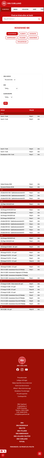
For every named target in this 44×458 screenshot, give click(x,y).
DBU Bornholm (22, 425)
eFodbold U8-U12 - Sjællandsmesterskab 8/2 (12, 221)
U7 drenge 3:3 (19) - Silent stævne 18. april (12, 283)
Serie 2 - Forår (4, 116)
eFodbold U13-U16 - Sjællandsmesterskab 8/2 (13, 192)
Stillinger (22, 37)
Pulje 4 (31, 119)
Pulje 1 (31, 184)
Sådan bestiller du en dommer (22, 383)
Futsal (22, 441)
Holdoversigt (12, 33)
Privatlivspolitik (22, 393)
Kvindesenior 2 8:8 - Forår (7, 154)
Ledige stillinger (22, 380)
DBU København (22, 433)
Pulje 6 (31, 148)
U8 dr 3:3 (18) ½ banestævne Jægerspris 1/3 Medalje (14, 272)
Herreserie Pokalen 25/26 (7, 187)
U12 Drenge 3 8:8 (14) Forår (8, 218)
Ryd (5, 103)
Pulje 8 (31, 295)
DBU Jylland (22, 431)
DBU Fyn (22, 428)
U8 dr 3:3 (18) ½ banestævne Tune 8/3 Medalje (13, 278)
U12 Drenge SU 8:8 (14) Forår (8, 209)
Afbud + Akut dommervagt (22, 388)
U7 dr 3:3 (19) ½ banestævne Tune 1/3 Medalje (13, 295)
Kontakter (33, 33)
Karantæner (33, 37)
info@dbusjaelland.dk (22, 414)
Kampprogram (11, 37)
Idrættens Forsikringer (22, 391)
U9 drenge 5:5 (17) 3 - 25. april (9, 261)
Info (39, 116)
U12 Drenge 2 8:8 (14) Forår (8, 215)
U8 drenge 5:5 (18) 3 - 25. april (9, 266)
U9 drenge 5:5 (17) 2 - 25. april (9, 258)
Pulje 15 (31, 309)
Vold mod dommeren (22, 385)
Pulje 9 (31, 298)
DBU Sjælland (22, 439)
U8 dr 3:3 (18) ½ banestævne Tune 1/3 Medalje (13, 269)
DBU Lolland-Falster (22, 436)
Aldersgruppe (7, 93)
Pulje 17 (31, 286)
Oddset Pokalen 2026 (6, 184)
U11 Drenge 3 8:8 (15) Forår (8, 238)
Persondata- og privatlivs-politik (22, 446)
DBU (22, 423)
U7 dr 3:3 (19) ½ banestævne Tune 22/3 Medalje (13, 300)
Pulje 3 (31, 116)
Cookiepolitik (22, 396)
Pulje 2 (31, 204)
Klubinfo (23, 33)
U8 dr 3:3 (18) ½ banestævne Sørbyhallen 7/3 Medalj (14, 275)
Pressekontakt (22, 377)
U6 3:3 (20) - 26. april (6, 309)
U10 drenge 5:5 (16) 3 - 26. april (9, 246)
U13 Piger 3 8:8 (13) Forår (7, 204)
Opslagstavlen (22, 41)
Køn (4, 85)
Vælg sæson (7, 76)
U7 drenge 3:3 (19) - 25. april (8, 286)
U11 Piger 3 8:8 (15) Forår (7, 241)
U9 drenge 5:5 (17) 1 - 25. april (9, 252)
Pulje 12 (31, 261)
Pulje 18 (31, 289)
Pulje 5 (31, 151)
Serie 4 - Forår (4, 119)
